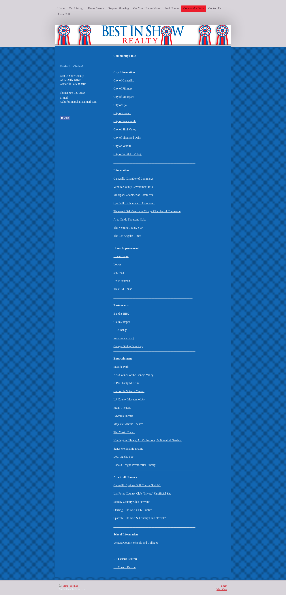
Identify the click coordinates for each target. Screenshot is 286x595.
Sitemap (74, 585)
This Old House (123, 288)
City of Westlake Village (128, 154)
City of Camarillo (124, 80)
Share (65, 118)
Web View (222, 589)
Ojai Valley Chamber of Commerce (134, 203)
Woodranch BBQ (124, 338)
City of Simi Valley (125, 129)
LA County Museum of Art (129, 399)
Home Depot (121, 256)
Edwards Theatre (123, 415)
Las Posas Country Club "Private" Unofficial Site (142, 493)
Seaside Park (121, 366)
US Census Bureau (125, 567)
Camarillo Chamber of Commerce (133, 178)
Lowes (117, 264)
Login (224, 585)
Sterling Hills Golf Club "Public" (133, 510)
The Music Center (124, 432)
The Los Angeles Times (127, 235)
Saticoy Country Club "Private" (132, 501)
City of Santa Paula (125, 121)
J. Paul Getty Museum (127, 383)
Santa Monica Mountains (128, 448)
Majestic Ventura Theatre (128, 423)
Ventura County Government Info (133, 186)
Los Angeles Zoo (124, 456)
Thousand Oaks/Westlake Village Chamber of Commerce (147, 211)
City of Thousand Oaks (127, 137)
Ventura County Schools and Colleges (136, 542)
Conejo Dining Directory (128, 346)
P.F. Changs (120, 329)
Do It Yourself (122, 280)
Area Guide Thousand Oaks (130, 219)
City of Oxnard (122, 113)
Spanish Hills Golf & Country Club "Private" (140, 518)
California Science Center (129, 391)
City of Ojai (120, 105)
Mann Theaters (122, 407)
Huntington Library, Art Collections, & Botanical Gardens (148, 440)
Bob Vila (119, 272)
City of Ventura (122, 145)
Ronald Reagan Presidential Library (135, 464)
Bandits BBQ (121, 313)
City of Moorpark (124, 96)
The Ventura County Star (128, 227)
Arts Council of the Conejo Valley (133, 375)
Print (63, 585)
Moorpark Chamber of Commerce (133, 194)
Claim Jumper (122, 321)
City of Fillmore (123, 88)
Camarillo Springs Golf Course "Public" (137, 485)
